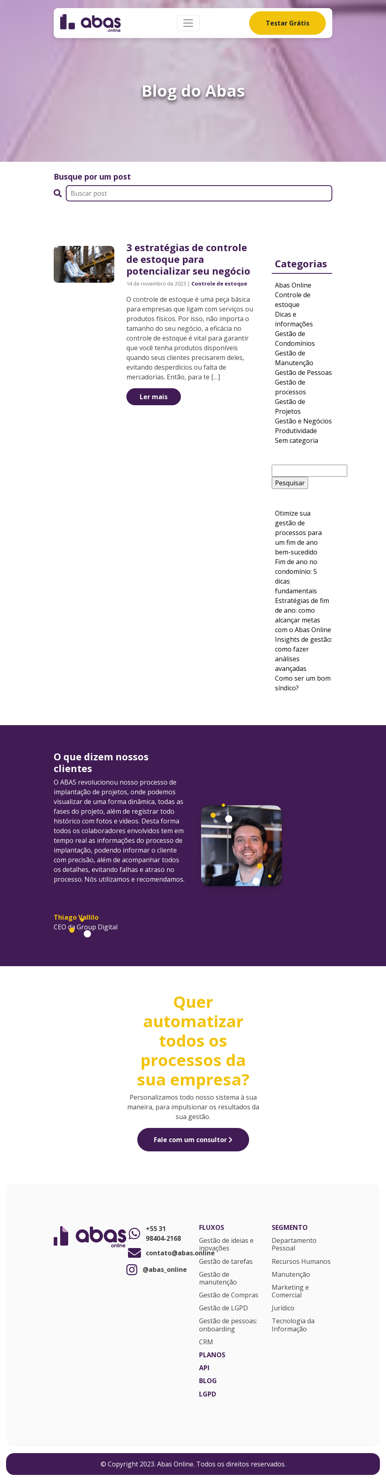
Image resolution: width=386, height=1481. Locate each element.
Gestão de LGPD (223, 1308)
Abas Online (293, 285)
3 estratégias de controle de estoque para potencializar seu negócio (188, 259)
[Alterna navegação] (188, 23)
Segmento (290, 1228)
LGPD (207, 1394)
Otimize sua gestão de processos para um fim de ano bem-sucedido (298, 532)
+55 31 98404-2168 (153, 1233)
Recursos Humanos (301, 1262)
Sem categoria (296, 440)
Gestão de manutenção (218, 1278)
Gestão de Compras (228, 1295)
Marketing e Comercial (290, 1291)
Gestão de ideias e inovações (226, 1245)
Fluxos (211, 1228)
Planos (212, 1355)
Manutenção (291, 1275)
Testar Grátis (287, 23)
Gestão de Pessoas (303, 372)
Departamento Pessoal (294, 1245)
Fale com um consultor (193, 1139)
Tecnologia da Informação (293, 1325)
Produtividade (296, 430)
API (204, 1368)
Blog (208, 1381)
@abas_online (156, 1270)
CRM (206, 1342)
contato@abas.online (156, 1252)
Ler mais (154, 396)
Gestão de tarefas (226, 1262)
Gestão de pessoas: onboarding (228, 1325)
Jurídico (283, 1308)
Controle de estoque (219, 283)
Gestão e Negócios (303, 421)
